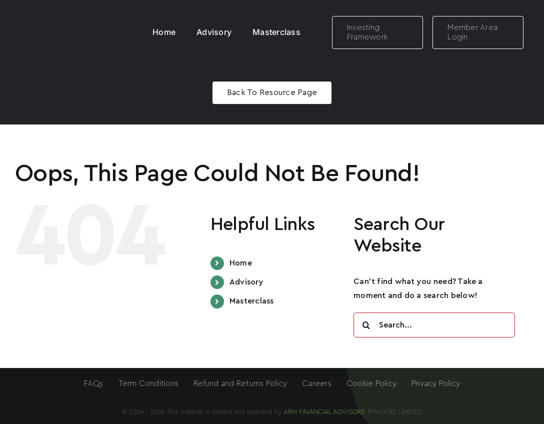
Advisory (247, 282)
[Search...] (434, 325)
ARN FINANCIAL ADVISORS (326, 411)
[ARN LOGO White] (63, 16)
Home (241, 263)
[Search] (366, 325)
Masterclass (252, 301)
